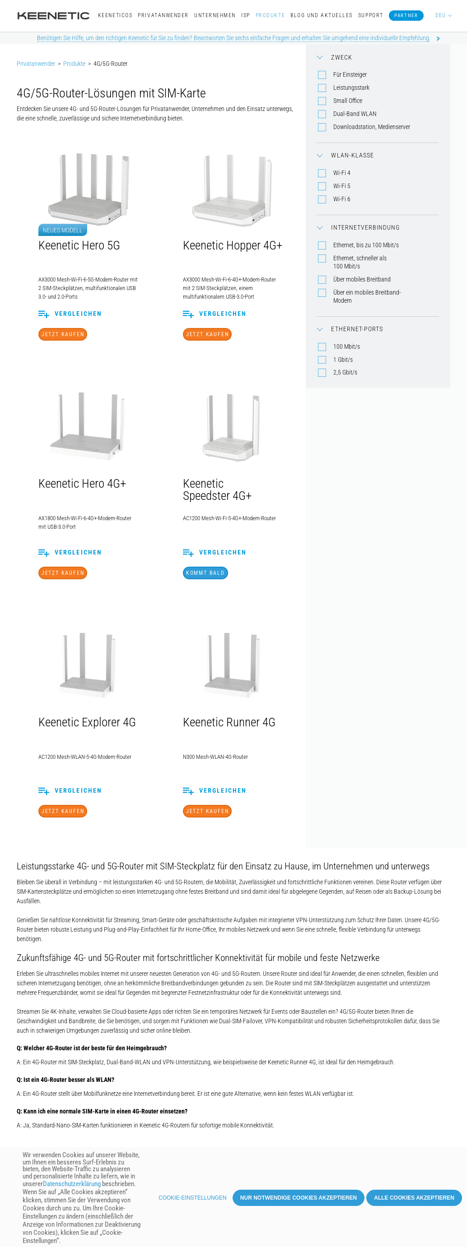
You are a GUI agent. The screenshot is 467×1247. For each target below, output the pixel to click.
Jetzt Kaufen (63, 334)
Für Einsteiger (350, 74)
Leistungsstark (351, 87)
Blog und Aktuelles (321, 15)
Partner (406, 15)
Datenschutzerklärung (72, 1187)
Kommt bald (205, 573)
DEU (440, 15)
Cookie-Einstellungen (193, 1200)
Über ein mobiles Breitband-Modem (367, 296)
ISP (245, 15)
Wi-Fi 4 (341, 172)
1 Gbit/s (343, 359)
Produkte (270, 15)
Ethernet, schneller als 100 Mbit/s (360, 262)
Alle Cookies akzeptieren (414, 1200)
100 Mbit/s (346, 346)
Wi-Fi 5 (341, 185)
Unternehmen (215, 15)
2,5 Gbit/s (345, 372)
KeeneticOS (115, 15)
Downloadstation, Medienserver (371, 126)
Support (370, 15)
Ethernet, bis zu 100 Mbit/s (366, 245)
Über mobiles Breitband (362, 279)
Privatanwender (163, 15)
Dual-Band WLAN (355, 113)
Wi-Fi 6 (341, 199)
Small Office (347, 100)
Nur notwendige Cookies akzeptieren (298, 1200)
